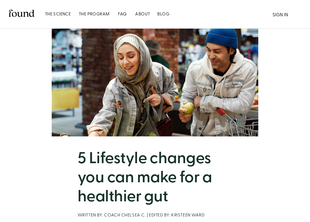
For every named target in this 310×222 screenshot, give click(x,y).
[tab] (58, 14)
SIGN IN (280, 15)
